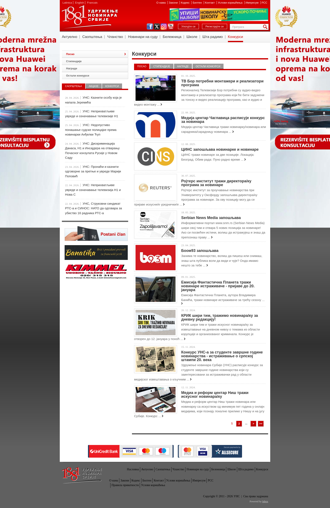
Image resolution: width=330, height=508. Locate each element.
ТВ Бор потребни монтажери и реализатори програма (222, 83)
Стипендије (161, 66)
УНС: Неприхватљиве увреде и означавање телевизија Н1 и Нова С (93, 189)
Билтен (197, 2)
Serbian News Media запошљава (211, 218)
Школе (191, 37)
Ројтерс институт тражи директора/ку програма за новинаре (216, 183)
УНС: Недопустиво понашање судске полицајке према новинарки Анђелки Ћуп (90, 129)
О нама (161, 2)
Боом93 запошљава (199, 251)
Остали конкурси (208, 66)
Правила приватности (125, 485)
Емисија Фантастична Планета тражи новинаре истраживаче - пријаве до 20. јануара (218, 286)
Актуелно (69, 37)
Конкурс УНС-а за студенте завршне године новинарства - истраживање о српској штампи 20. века (222, 356)
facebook (150, 26)
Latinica (67, 2)
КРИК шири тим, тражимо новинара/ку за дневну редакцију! (219, 317)
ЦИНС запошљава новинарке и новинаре (220, 149)
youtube (171, 26)
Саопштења (92, 37)
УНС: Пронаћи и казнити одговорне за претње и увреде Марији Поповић (93, 171)
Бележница (172, 37)
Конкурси (235, 37)
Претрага (266, 27)
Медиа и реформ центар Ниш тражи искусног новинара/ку (215, 395)
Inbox (265, 501)
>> (260, 423)
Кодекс (185, 2)
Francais (92, 2)
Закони (173, 2)
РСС (264, 2)
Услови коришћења (230, 2)
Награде (183, 66)
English (79, 2)
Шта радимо (212, 37)
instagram (164, 26)
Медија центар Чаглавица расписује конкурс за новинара (223, 120)
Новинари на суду (143, 37)
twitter (157, 26)
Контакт (210, 2)
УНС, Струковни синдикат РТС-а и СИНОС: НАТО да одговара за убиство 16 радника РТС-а (93, 208)
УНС (89, 17)
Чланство (115, 37)
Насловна (133, 469)
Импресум (252, 2)
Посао (141, 66)
